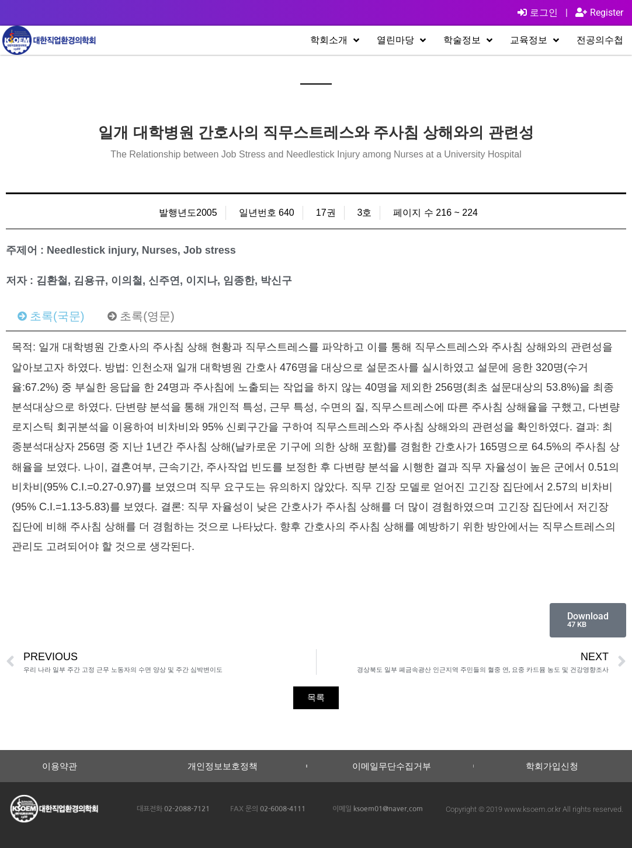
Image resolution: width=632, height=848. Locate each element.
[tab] (51, 316)
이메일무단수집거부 (391, 766)
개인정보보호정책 (222, 766)
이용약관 (59, 766)
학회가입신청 (552, 766)
